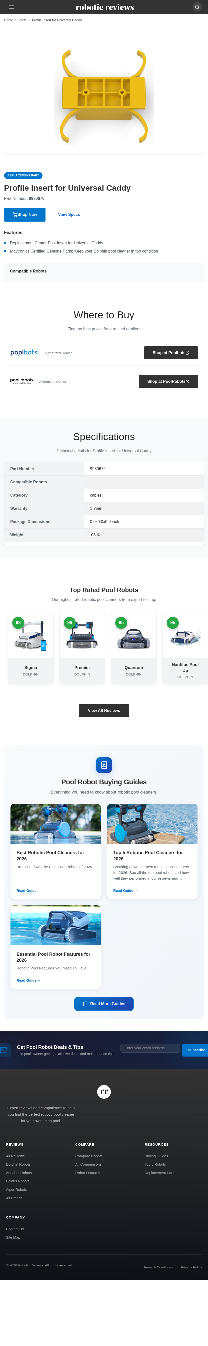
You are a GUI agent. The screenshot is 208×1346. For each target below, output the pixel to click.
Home (8, 20)
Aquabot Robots (19, 1173)
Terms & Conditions (158, 1267)
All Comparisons (88, 1164)
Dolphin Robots (18, 1164)
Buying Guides (156, 1156)
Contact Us (15, 1229)
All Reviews (15, 1156)
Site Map (13, 1237)
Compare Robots (88, 1156)
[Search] (197, 7)
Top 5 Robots (155, 1164)
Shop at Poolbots (171, 353)
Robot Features (87, 1173)
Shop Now (24, 214)
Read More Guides (104, 1003)
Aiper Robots (16, 1190)
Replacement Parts (160, 1173)
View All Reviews (104, 710)
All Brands (14, 1198)
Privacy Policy (191, 1267)
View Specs (69, 214)
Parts (22, 20)
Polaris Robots (18, 1181)
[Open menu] (11, 6)
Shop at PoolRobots (168, 381)
